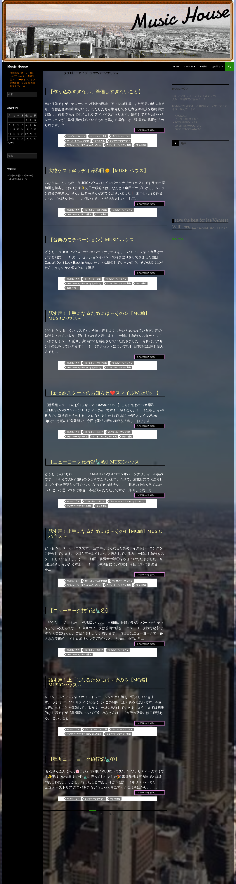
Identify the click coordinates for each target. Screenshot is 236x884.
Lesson (188, 66)
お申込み (216, 66)
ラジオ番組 (141, 145)
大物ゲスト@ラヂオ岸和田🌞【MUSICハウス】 (98, 170)
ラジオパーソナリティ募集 (119, 145)
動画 (183, 143)
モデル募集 (99, 141)
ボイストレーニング (121, 136)
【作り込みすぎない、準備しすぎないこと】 (95, 91)
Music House (17, 66)
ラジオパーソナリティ (120, 141)
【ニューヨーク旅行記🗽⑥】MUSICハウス (93, 461)
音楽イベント (73, 288)
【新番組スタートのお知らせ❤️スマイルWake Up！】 (104, 392)
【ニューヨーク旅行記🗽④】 (79, 610)
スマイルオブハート (76, 136)
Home (176, 66)
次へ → (113, 814)
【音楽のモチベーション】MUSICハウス (91, 239)
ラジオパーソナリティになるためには (84, 145)
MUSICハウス (73, 210)
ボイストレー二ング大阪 (78, 141)
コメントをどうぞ (219, 228)
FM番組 (203, 66)
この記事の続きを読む (146, 130)
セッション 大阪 (98, 136)
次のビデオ (179, 239)
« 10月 (10, 142)
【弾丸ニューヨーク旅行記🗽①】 (83, 759)
